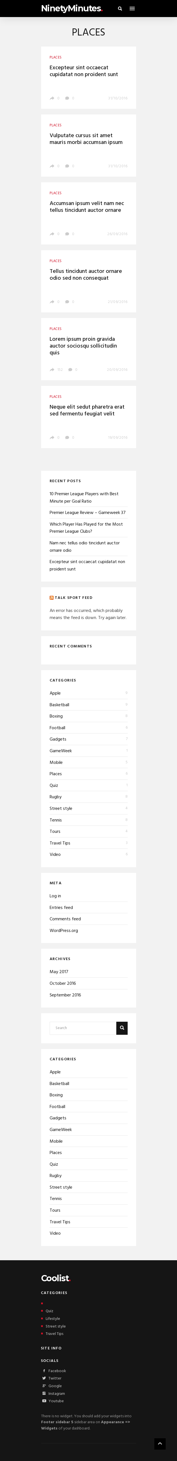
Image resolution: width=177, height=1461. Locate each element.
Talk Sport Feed (73, 598)
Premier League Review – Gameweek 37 (88, 513)
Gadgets (58, 739)
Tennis (56, 820)
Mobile (56, 762)
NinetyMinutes (72, 8)
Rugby (56, 797)
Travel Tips (60, 843)
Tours (55, 831)
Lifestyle (50, 1319)
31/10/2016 (118, 98)
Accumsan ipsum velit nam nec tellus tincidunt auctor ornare (87, 207)
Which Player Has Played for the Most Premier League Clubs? (86, 528)
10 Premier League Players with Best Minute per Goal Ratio (84, 497)
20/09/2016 (117, 370)
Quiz (54, 785)
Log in (55, 896)
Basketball (59, 705)
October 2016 (63, 983)
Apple (55, 693)
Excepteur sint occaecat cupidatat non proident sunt (84, 71)
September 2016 (65, 995)
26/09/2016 (117, 234)
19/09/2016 (118, 438)
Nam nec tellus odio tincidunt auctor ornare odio (85, 547)
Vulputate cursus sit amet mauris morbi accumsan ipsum (86, 139)
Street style (61, 808)
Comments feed (65, 919)
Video (55, 854)
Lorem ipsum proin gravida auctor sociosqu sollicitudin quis (83, 346)
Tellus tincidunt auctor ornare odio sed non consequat (86, 275)
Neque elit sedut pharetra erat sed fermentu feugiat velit (87, 411)
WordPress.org (64, 931)
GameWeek (61, 751)
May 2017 (59, 972)
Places (56, 774)
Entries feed (61, 908)
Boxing (56, 716)
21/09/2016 (118, 302)
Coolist (56, 1278)
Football (57, 728)
